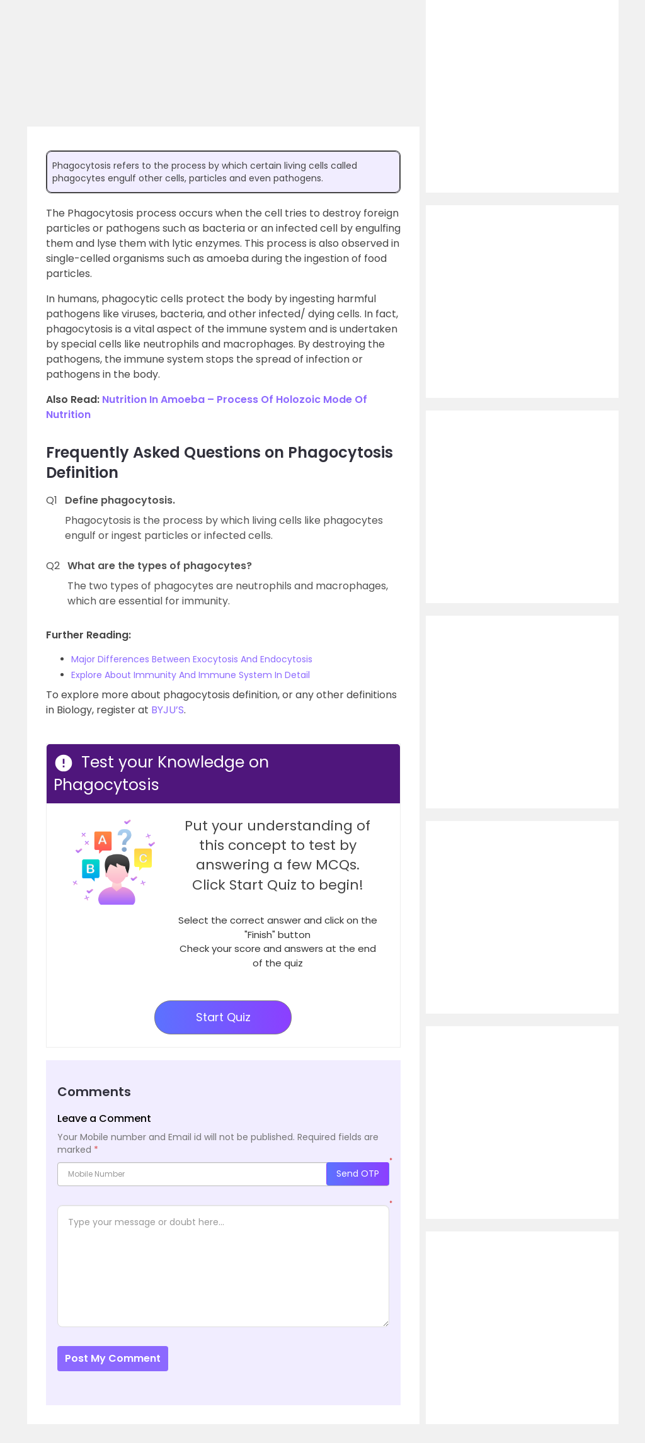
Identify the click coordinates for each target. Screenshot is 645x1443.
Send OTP (357, 1173)
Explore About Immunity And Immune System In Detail (190, 675)
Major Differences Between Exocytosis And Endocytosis (191, 659)
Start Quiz (223, 1017)
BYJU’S (167, 710)
